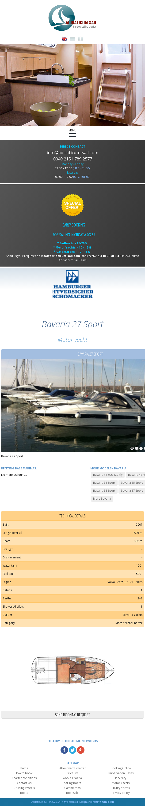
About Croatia (72, 778)
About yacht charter (72, 768)
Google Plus (80, 750)
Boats (24, 793)
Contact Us (24, 783)
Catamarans (72, 788)
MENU (72, 132)
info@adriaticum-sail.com (72, 152)
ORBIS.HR (108, 801)
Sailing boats (72, 783)
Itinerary (120, 778)
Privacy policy (121, 793)
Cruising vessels (24, 788)
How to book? (24, 773)
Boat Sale (72, 793)
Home (24, 768)
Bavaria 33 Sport (104, 491)
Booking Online (121, 768)
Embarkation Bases (121, 773)
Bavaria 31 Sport (104, 483)
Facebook (64, 750)
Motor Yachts (121, 783)
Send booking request (72, 714)
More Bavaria (102, 499)
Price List (72, 773)
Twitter (72, 750)
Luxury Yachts (121, 788)
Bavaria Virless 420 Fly (107, 475)
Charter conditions (24, 778)
